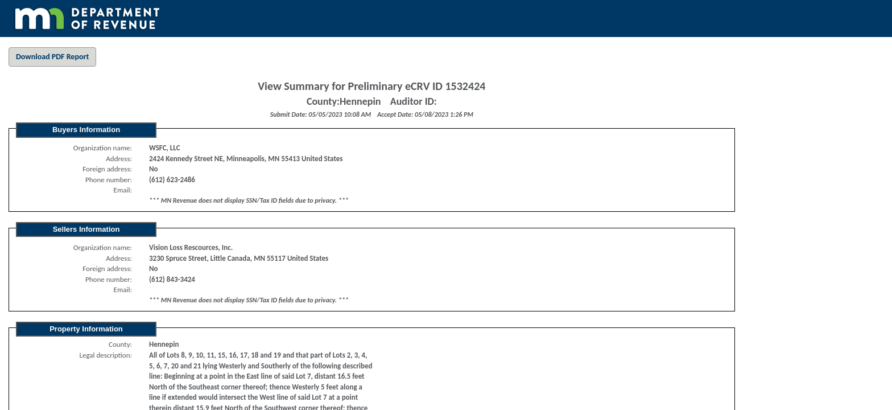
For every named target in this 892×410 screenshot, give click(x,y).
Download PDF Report (52, 57)
